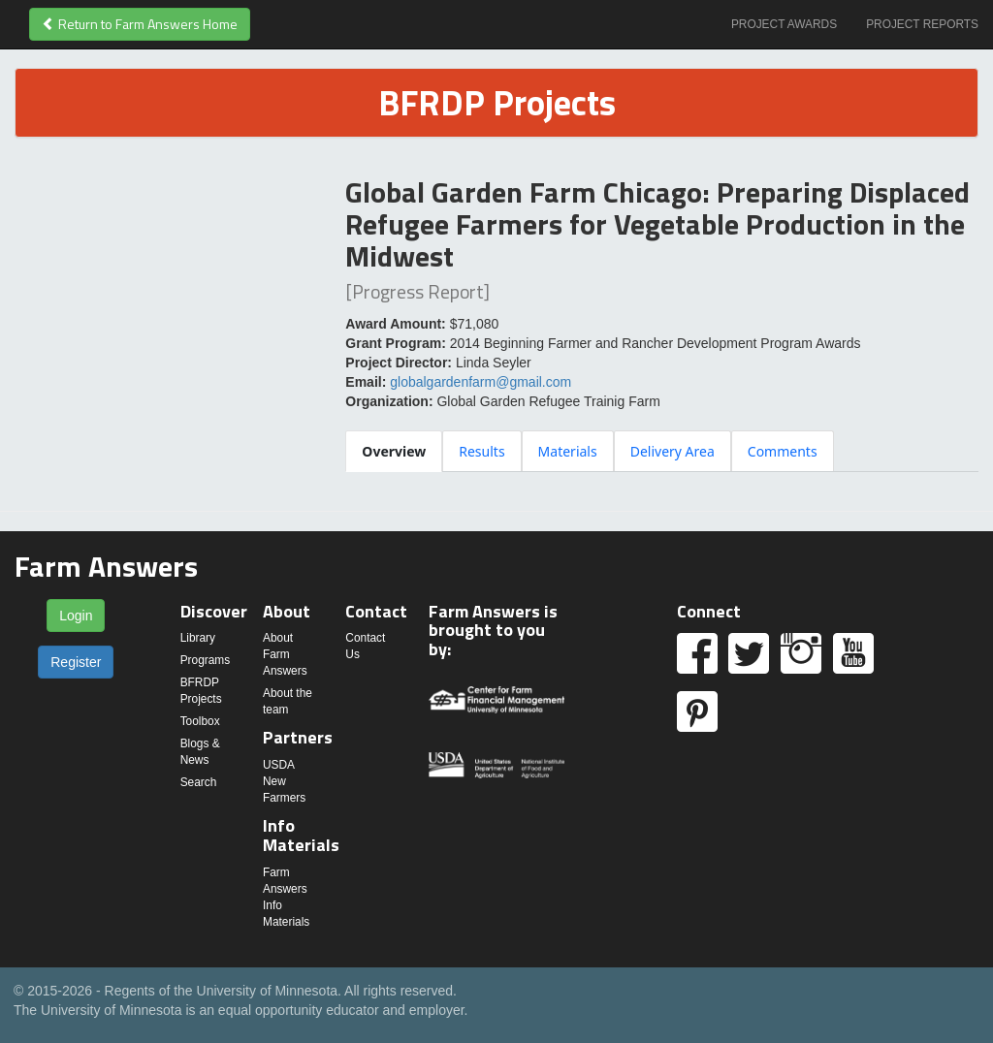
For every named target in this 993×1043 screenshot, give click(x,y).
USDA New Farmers (284, 781)
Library (197, 638)
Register (75, 662)
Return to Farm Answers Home (140, 24)
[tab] (393, 451)
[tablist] (661, 450)
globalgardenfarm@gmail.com (480, 382)
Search (198, 782)
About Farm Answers (285, 654)
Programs (205, 660)
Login (75, 615)
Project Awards (784, 24)
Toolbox (200, 721)
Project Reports (922, 24)
